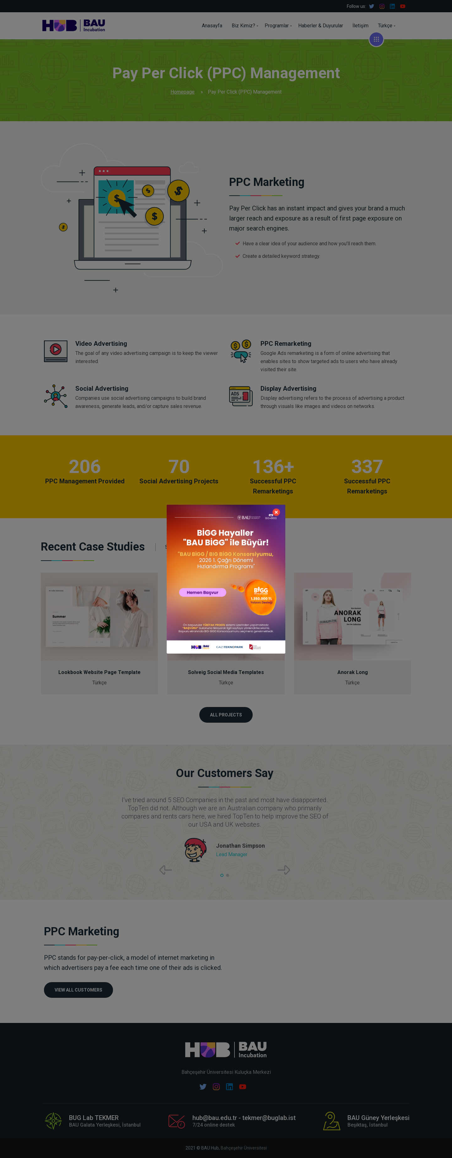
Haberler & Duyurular (320, 25)
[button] (221, 875)
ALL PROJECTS (226, 714)
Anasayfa (212, 25)
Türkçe (385, 25)
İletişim (360, 25)
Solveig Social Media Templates (226, 672)
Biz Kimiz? (243, 25)
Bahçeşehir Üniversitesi (244, 1147)
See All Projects (187, 547)
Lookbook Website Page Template (99, 672)
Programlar (277, 25)
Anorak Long (352, 672)
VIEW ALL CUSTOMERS (78, 989)
